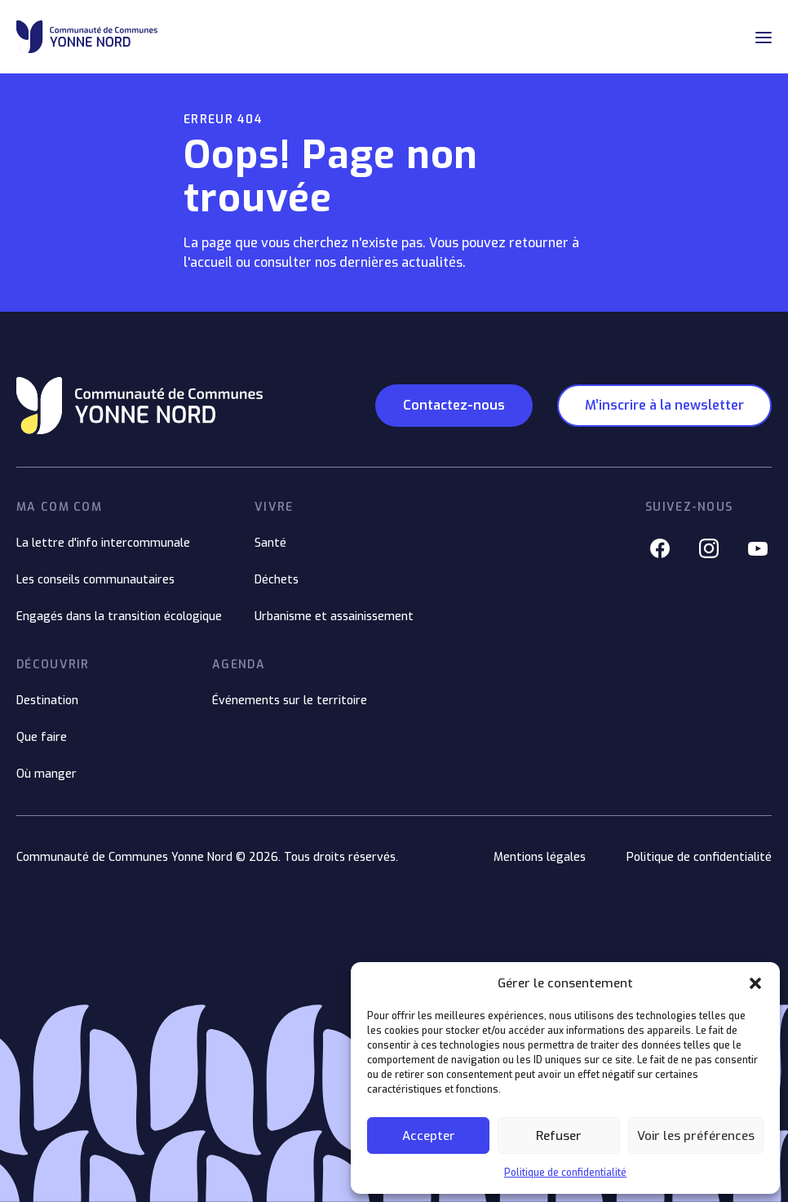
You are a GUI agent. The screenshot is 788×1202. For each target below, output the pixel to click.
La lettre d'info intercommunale (103, 543)
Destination (47, 700)
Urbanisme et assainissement (334, 616)
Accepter (428, 1136)
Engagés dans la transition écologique (119, 616)
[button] (755, 983)
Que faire (41, 737)
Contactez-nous (454, 405)
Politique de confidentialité (565, 1172)
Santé (270, 543)
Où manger (46, 774)
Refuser (559, 1136)
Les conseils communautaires (95, 580)
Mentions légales (540, 857)
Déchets (277, 580)
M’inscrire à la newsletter (664, 405)
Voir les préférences (696, 1136)
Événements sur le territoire (289, 700)
